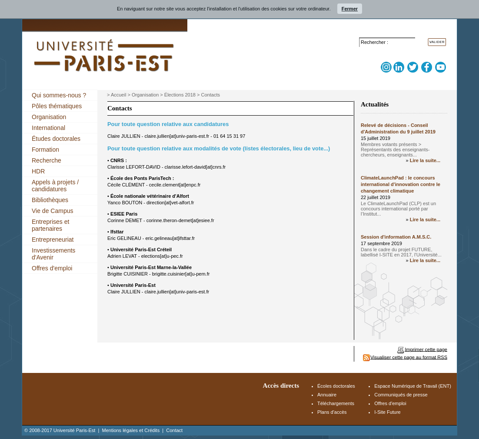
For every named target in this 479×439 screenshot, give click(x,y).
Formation (45, 149)
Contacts (210, 94)
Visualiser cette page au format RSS (408, 356)
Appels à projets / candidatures (55, 186)
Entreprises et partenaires (50, 225)
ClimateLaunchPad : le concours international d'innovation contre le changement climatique (400, 184)
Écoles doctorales (336, 386)
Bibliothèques (50, 199)
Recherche (46, 160)
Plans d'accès (332, 412)
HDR (38, 171)
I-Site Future (387, 412)
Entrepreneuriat (53, 239)
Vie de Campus (52, 210)
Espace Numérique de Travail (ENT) (412, 386)
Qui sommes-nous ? (59, 95)
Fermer (350, 8)
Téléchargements (335, 403)
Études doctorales (56, 138)
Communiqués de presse (400, 394)
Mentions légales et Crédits (131, 430)
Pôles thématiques (57, 106)
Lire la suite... (425, 160)
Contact (174, 430)
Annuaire (326, 394)
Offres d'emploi (52, 268)
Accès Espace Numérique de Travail (407, 31)
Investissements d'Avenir (53, 254)
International (48, 127)
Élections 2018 (180, 94)
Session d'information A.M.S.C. (396, 236)
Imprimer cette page (426, 349)
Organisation (49, 116)
